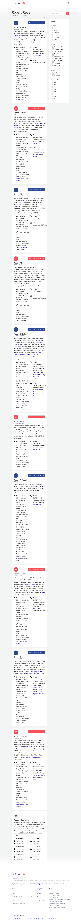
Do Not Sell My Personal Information (22, 897)
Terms (39, 893)
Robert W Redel (37, 450)
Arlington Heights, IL (59, 49)
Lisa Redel (17, 125)
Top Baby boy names (55, 901)
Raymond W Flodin (38, 673)
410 (55, 82)
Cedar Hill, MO (58, 51)
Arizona (56, 28)
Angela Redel (18, 35)
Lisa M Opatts (39, 123)
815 (55, 94)
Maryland (56, 32)
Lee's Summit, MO (59, 56)
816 (55, 96)
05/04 (51, 895)
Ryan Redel (21, 354)
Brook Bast (19, 558)
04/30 (54, 897)
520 (55, 89)
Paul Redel (28, 757)
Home (13, 893)
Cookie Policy (41, 900)
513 (55, 87)
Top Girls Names (54, 905)
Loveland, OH (57, 58)
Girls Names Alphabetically (57, 903)
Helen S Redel (28, 746)
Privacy (39, 897)
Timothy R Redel (30, 354)
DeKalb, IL (56, 54)
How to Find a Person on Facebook (59, 899)
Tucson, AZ (57, 65)
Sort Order (43, 17)
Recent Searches (54, 893)
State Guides (15, 900)
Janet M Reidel (28, 673)
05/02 (58, 895)
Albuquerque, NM (58, 47)
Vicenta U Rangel (39, 671)
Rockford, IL (57, 63)
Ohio (55, 39)
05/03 (54, 895)
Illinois (55, 30)
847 (55, 98)
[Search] (57, 13)
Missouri (56, 35)
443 (55, 84)
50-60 (55, 73)
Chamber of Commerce (18, 903)
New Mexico (57, 37)
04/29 (58, 897)
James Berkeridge (21, 247)
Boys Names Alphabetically (57, 907)
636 (55, 91)
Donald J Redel (30, 584)
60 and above (57, 75)
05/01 (51, 897)
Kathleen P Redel (21, 406)
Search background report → (36, 23)
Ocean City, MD (58, 61)
